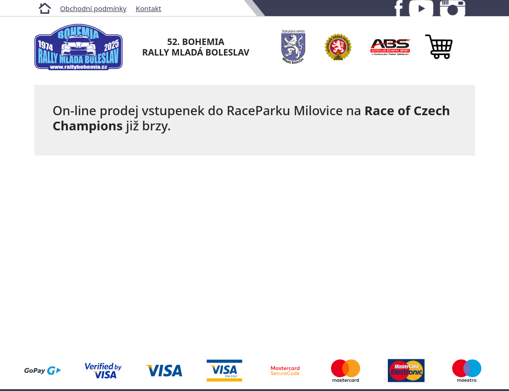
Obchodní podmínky (93, 8)
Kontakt (149, 8)
